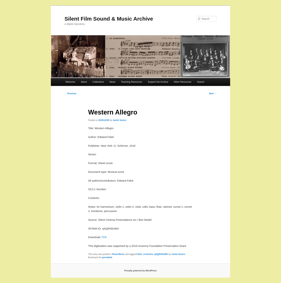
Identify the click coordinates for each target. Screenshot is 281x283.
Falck (139, 254)
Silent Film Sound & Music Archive (109, 19)
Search (200, 81)
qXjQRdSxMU (161, 254)
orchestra (148, 254)
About (84, 81)
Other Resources (182, 81)
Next (212, 93)
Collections (98, 81)
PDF (104, 237)
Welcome (70, 81)
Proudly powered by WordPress (140, 270)
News (112, 81)
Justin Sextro (119, 120)
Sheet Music (118, 254)
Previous (70, 93)
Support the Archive (158, 81)
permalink (107, 257)
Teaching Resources (131, 81)
